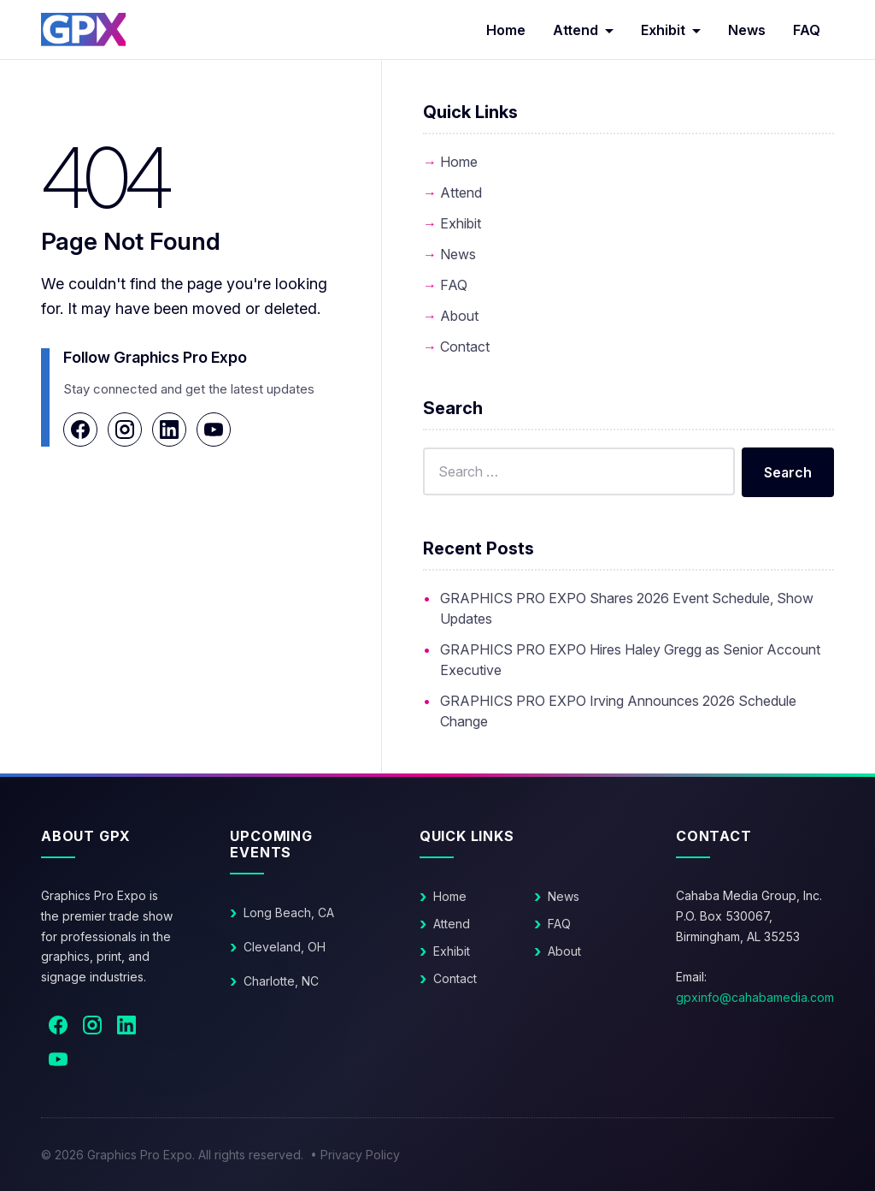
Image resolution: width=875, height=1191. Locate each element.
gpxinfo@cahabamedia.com (755, 997)
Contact (465, 346)
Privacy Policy (360, 1154)
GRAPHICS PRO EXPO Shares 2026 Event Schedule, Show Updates (626, 608)
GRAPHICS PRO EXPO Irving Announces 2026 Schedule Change (618, 711)
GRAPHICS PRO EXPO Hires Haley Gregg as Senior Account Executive (630, 659)
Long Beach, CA (289, 912)
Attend (575, 30)
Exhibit (663, 30)
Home (506, 30)
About (459, 315)
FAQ (806, 30)
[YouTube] (214, 429)
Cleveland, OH (285, 946)
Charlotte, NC (281, 981)
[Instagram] (125, 429)
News (747, 30)
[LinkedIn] (169, 429)
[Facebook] (80, 429)
